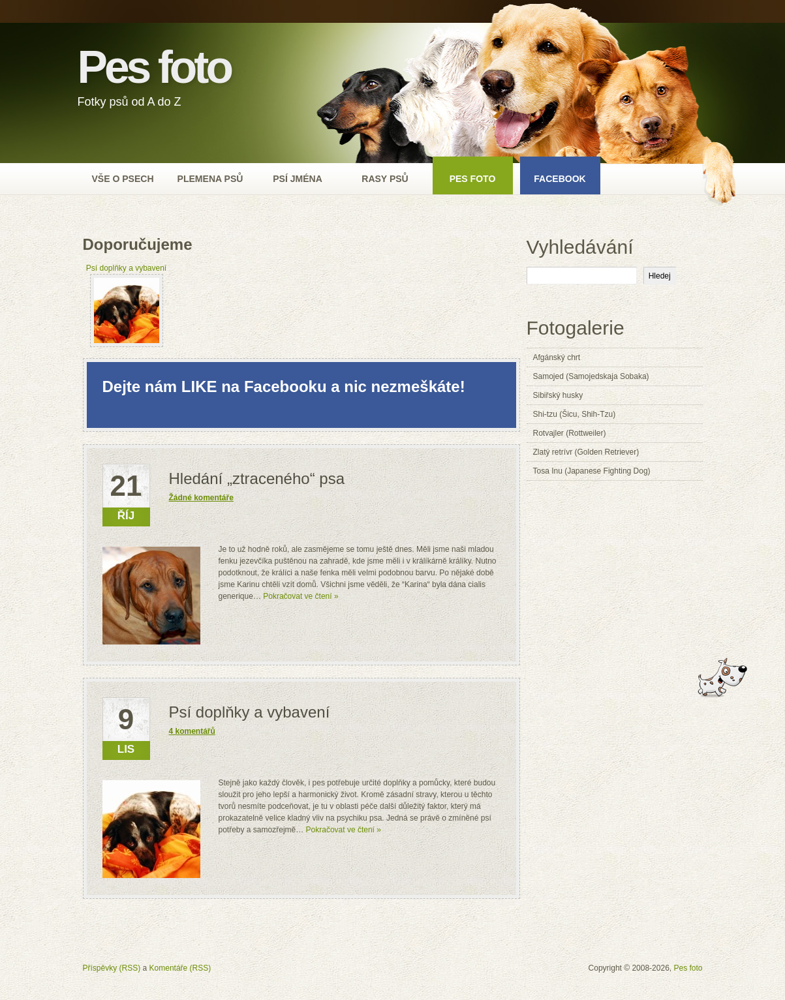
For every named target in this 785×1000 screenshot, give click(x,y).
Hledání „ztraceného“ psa (257, 478)
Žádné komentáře (201, 497)
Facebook (560, 179)
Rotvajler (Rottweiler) (569, 433)
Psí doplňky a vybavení (249, 712)
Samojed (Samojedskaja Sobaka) (591, 376)
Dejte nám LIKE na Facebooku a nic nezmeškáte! (283, 386)
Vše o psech (122, 179)
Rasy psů (385, 179)
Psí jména (297, 179)
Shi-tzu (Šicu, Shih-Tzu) (574, 414)
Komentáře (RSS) (180, 968)
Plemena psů (210, 179)
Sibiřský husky (558, 395)
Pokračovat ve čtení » (300, 596)
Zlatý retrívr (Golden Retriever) (586, 452)
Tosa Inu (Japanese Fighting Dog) (592, 471)
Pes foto (154, 67)
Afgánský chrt (557, 357)
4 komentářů (192, 731)
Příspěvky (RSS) (112, 968)
